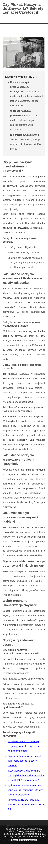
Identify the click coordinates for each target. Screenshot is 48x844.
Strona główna (10, 31)
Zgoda (14, 840)
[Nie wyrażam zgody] (45, 835)
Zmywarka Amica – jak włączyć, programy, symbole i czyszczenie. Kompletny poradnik (25, 746)
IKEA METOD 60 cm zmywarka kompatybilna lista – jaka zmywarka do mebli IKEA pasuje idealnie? (26, 775)
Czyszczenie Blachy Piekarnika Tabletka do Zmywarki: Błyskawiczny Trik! (26, 805)
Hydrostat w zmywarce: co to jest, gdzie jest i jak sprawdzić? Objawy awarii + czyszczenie (25, 790)
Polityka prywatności (28, 840)
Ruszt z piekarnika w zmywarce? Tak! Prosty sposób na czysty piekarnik (24, 761)
